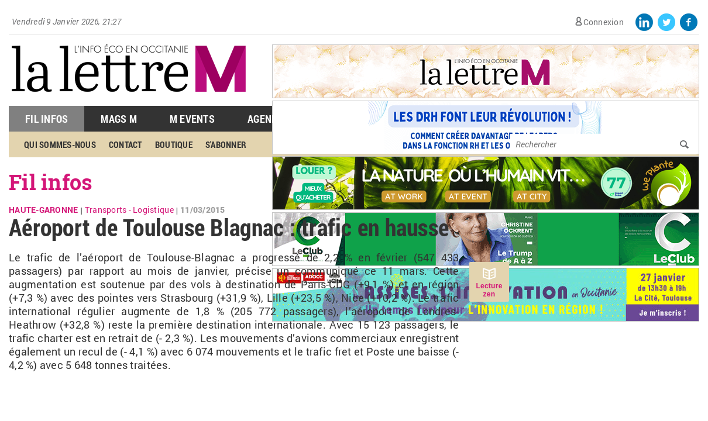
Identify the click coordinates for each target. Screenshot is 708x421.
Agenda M (271, 119)
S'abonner (225, 144)
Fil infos (50, 182)
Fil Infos (46, 119)
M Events (192, 119)
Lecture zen (489, 290)
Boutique (174, 144)
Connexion (603, 21)
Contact (125, 144)
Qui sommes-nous (60, 144)
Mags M (119, 119)
